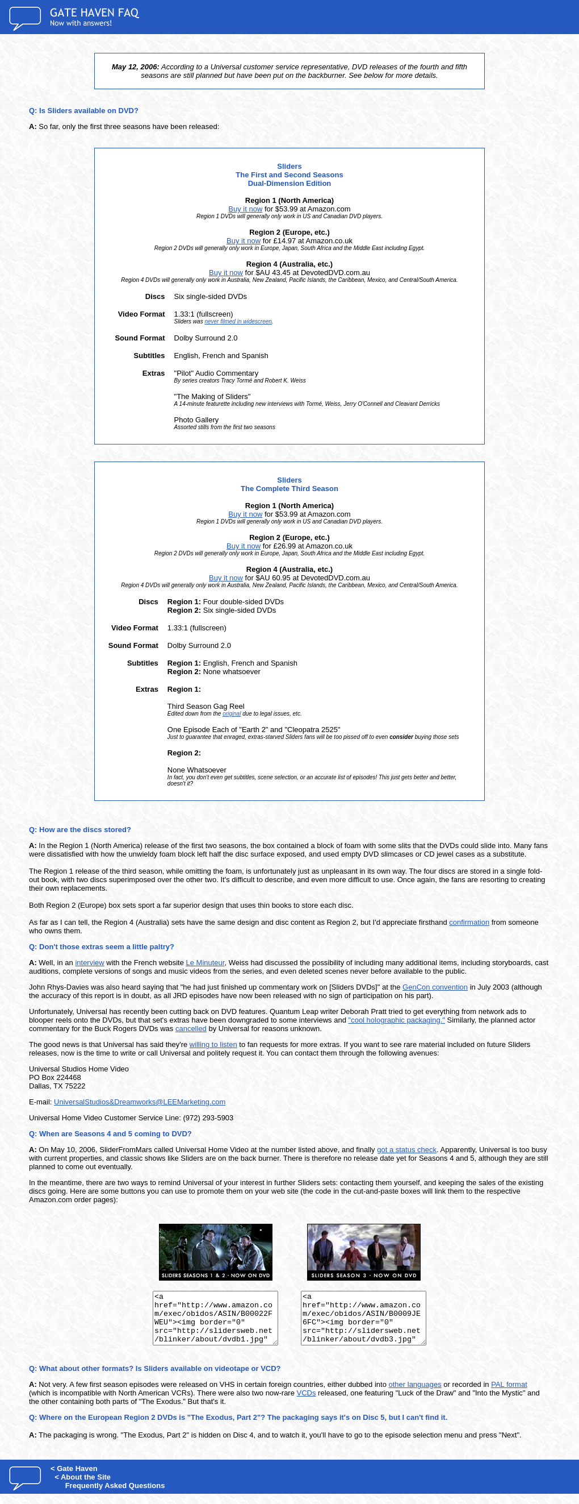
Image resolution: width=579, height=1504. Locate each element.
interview (89, 962)
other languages (415, 1394)
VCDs (306, 1403)
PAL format (509, 1394)
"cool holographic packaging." (397, 1020)
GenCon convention (435, 987)
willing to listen (213, 1044)
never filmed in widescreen (237, 321)
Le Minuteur (205, 962)
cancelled (191, 1028)
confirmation (469, 922)
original (232, 714)
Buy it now (245, 209)
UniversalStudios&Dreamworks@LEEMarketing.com (139, 1102)
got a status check (407, 1149)
